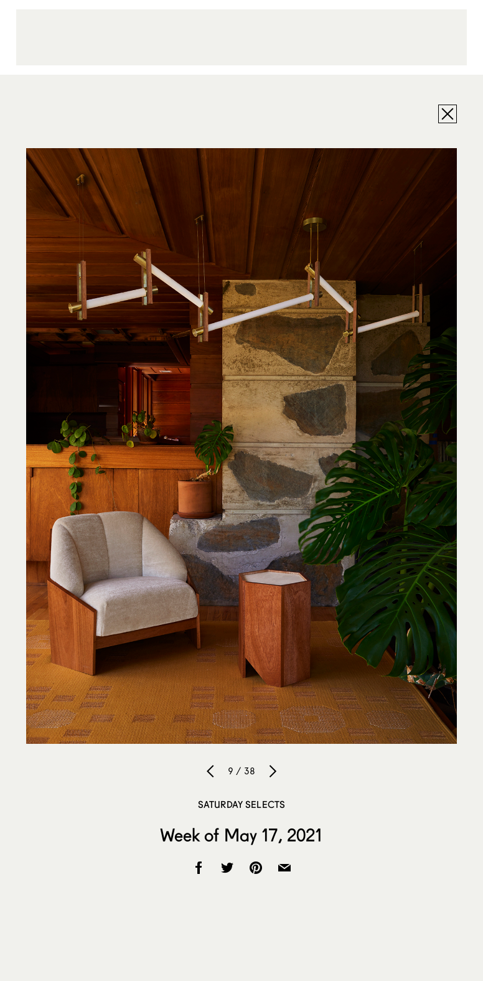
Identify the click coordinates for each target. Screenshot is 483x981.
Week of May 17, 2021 (242, 834)
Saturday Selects (241, 804)
